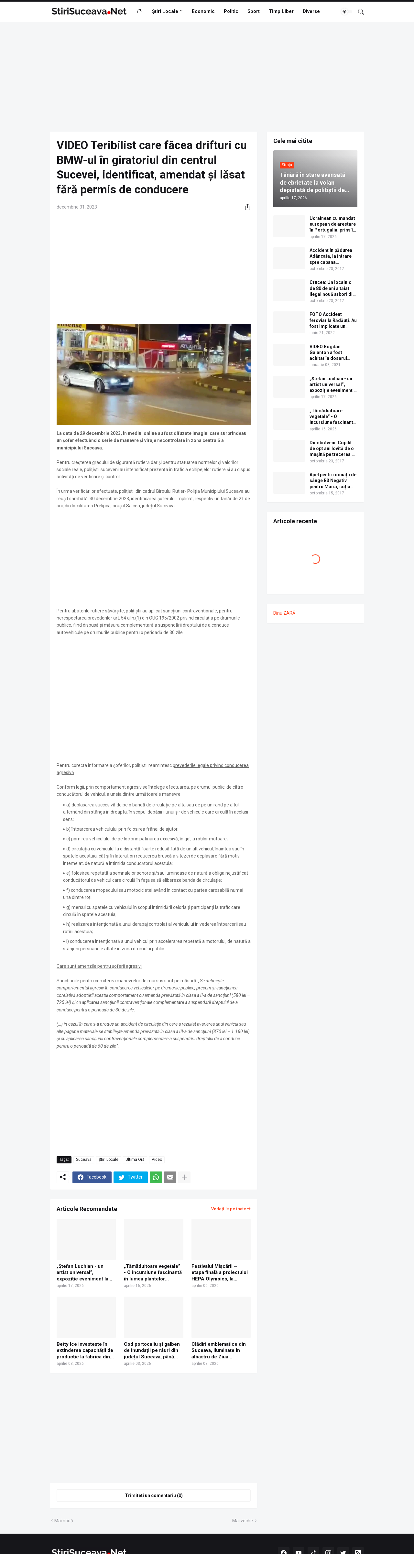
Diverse (311, 11)
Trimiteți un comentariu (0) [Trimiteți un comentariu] (154, 1495)
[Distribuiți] (245, 206)
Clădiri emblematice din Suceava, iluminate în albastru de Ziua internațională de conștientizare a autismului (218, 1350)
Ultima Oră (135, 1159)
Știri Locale (165, 11)
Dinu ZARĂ (284, 613)
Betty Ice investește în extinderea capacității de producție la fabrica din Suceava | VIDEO (85, 1350)
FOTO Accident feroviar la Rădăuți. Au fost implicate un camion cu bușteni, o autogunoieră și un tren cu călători (333, 320)
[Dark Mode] (346, 11)
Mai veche (242, 1520)
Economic (203, 11)
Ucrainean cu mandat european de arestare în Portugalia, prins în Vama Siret (333, 224)
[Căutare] (358, 11)
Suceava (84, 1159)
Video (157, 1159)
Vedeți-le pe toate (228, 1208)
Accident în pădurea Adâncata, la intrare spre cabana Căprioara (331, 256)
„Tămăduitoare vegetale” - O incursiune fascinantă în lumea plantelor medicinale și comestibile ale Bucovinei (153, 1272)
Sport (253, 11)
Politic (231, 11)
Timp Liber (281, 11)
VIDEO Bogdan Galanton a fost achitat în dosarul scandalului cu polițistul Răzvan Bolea (328, 353)
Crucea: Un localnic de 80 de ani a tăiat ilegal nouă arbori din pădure (332, 288)
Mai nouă (63, 1520)
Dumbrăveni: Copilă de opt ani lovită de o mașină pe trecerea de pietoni (333, 449)
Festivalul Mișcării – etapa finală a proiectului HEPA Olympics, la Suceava (219, 1272)
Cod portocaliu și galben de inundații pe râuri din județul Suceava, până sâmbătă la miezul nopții (152, 1350)
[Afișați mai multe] (184, 1177)
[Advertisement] (207, 76)
